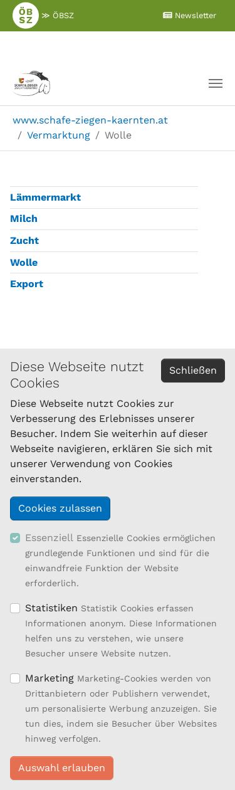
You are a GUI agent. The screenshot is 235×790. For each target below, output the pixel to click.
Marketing (49, 678)
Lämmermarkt (45, 197)
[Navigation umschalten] (215, 83)
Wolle (24, 262)
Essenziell (49, 538)
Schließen (193, 370)
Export (26, 284)
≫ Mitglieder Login (114, 45)
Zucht (24, 240)
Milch (24, 218)
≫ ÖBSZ (43, 15)
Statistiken (51, 608)
